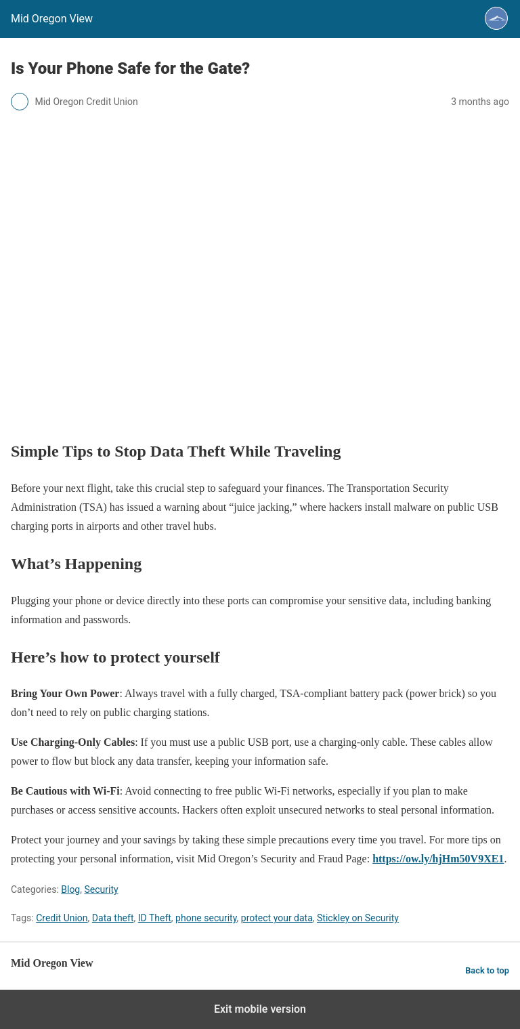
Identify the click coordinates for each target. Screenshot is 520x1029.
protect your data (277, 917)
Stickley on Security (358, 917)
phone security (206, 917)
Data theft (113, 917)
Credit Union (61, 917)
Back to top (487, 970)
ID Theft (154, 917)
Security (101, 889)
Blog (70, 889)
